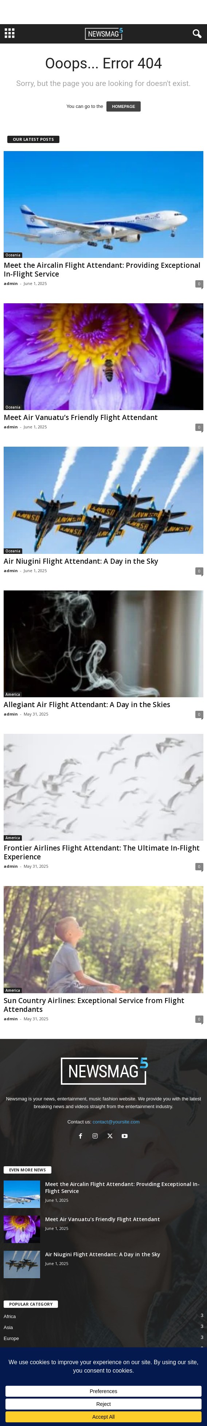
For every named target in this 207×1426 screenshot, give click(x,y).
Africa (10, 1316)
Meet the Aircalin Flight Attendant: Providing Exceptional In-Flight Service (102, 269)
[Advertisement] (103, 12)
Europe (11, 1338)
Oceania (12, 255)
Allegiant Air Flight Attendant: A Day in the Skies (87, 704)
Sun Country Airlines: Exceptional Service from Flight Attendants (94, 1005)
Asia (8, 1327)
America (12, 694)
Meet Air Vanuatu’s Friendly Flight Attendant (81, 417)
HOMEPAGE (123, 106)
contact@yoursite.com (116, 1122)
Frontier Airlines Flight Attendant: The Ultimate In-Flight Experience (102, 852)
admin (11, 283)
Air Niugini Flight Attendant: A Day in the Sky (81, 561)
